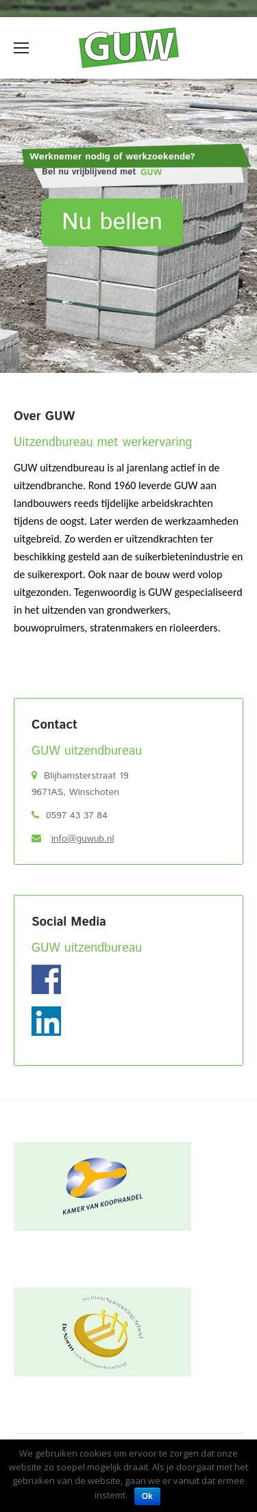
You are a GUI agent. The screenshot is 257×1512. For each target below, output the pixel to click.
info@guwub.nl (82, 839)
